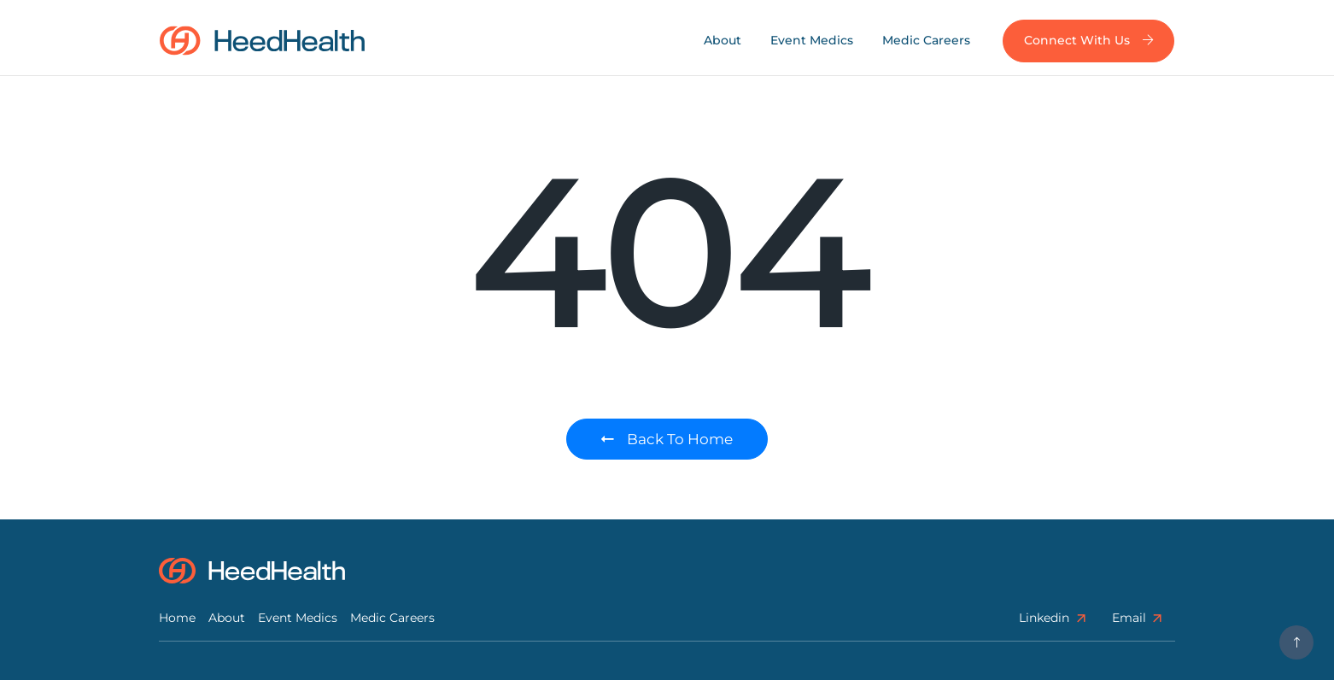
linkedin (1052, 618)
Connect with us (1088, 40)
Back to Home (667, 439)
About (722, 40)
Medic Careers (926, 40)
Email (1137, 618)
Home (177, 617)
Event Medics (811, 40)
